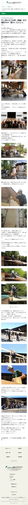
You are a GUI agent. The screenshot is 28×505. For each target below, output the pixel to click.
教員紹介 (20, 452)
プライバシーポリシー (14, 499)
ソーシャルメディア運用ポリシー (18, 497)
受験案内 (20, 448)
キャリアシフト (14, 461)
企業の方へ (14, 486)
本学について (8, 448)
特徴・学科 (8, 452)
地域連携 (20, 456)
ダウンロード (14, 491)
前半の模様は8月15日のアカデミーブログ (12, 36)
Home (3, 6)
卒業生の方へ (14, 484)
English (14, 494)
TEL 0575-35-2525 (14, 470)
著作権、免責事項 (6, 497)
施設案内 (8, 456)
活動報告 (9, 6)
